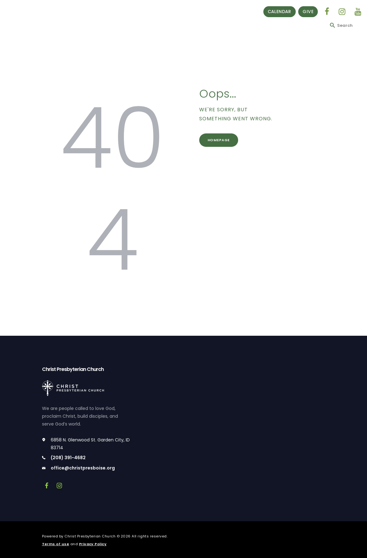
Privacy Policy (93, 543)
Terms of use (55, 543)
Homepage (219, 140)
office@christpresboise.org (83, 468)
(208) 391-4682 (68, 458)
